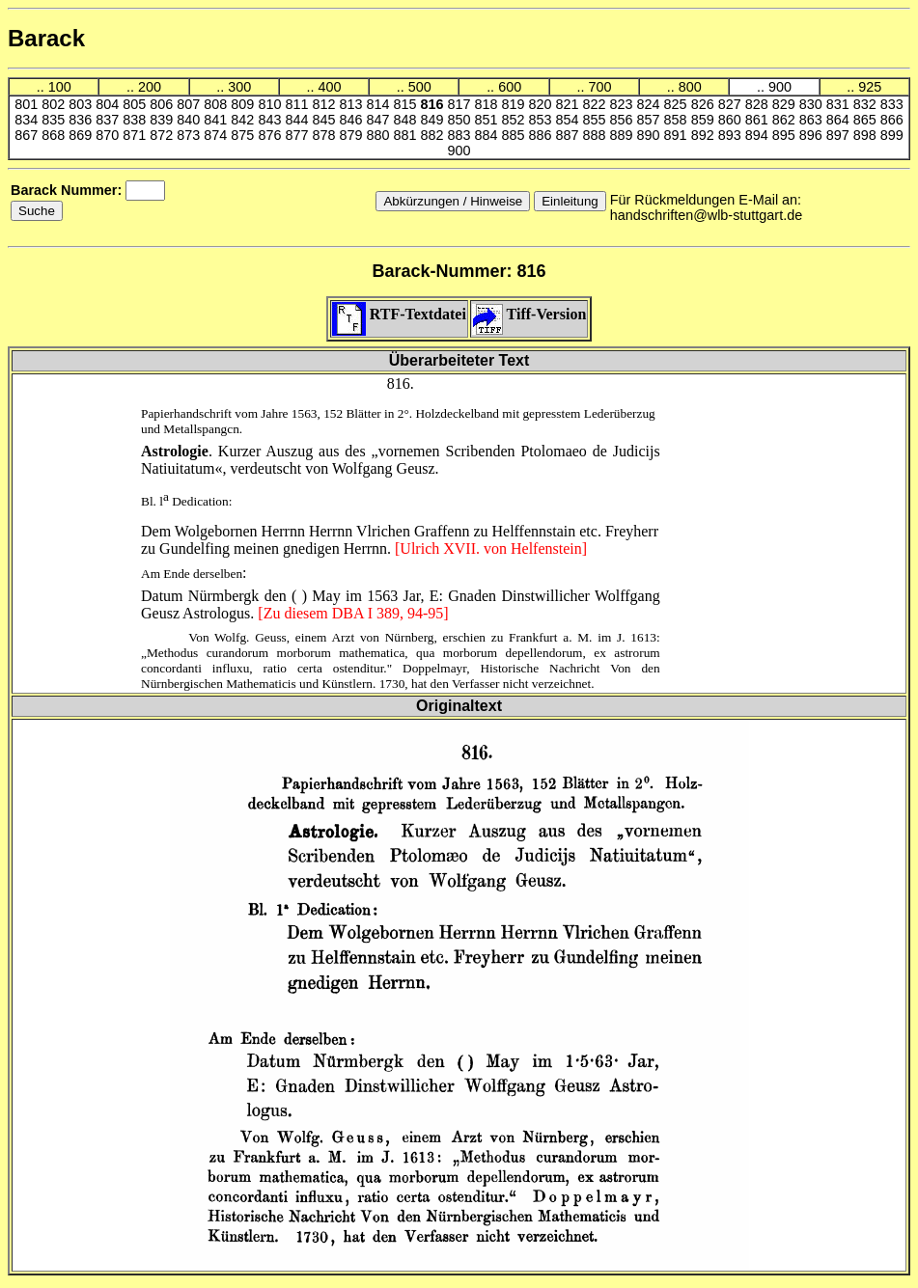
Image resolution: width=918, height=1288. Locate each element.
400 (330, 87)
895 (785, 135)
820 (542, 104)
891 (677, 135)
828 (758, 104)
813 (352, 104)
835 (55, 119)
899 (892, 135)
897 (839, 135)
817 (460, 104)
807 (190, 104)
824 (650, 104)
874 (217, 135)
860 (731, 119)
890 (650, 135)
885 (515, 135)
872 (163, 135)
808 (217, 104)
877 (298, 135)
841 (217, 119)
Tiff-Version (529, 314)
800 (690, 87)
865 (866, 119)
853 (542, 119)
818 (488, 104)
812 (325, 104)
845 (325, 119)
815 (406, 104)
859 (704, 119)
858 (677, 119)
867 (28, 135)
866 (892, 119)
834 (28, 119)
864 (839, 119)
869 (82, 135)
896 (812, 135)
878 (325, 135)
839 (163, 119)
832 (866, 104)
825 (677, 104)
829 (785, 104)
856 (623, 119)
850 (460, 119)
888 (596, 135)
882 (433, 135)
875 (244, 135)
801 (28, 104)
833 (892, 104)
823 (623, 104)
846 (352, 119)
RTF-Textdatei (399, 314)
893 (731, 135)
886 (542, 135)
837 (109, 119)
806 (163, 104)
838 (136, 119)
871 (136, 135)
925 (869, 87)
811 (298, 104)
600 (509, 87)
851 (488, 119)
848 (406, 119)
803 (82, 104)
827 (731, 104)
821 (569, 104)
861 (758, 119)
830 (812, 104)
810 (271, 104)
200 (149, 87)
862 (785, 119)
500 (419, 87)
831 (839, 104)
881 (406, 135)
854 (569, 119)
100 (59, 87)
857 (650, 119)
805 (136, 104)
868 (55, 135)
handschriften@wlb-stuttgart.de (706, 215)
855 (596, 119)
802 (55, 104)
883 (460, 135)
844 (298, 119)
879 (352, 135)
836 (82, 119)
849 (433, 119)
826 (704, 104)
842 (244, 119)
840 (190, 119)
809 (244, 104)
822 (596, 104)
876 (271, 135)
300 (239, 87)
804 (109, 104)
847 (379, 119)
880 (379, 135)
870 (109, 135)
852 (515, 119)
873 (190, 135)
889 (623, 135)
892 (704, 135)
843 (271, 119)
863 (812, 119)
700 (599, 87)
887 (569, 135)
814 (379, 104)
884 (488, 135)
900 (780, 87)
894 (758, 135)
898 (866, 135)
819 (515, 104)
